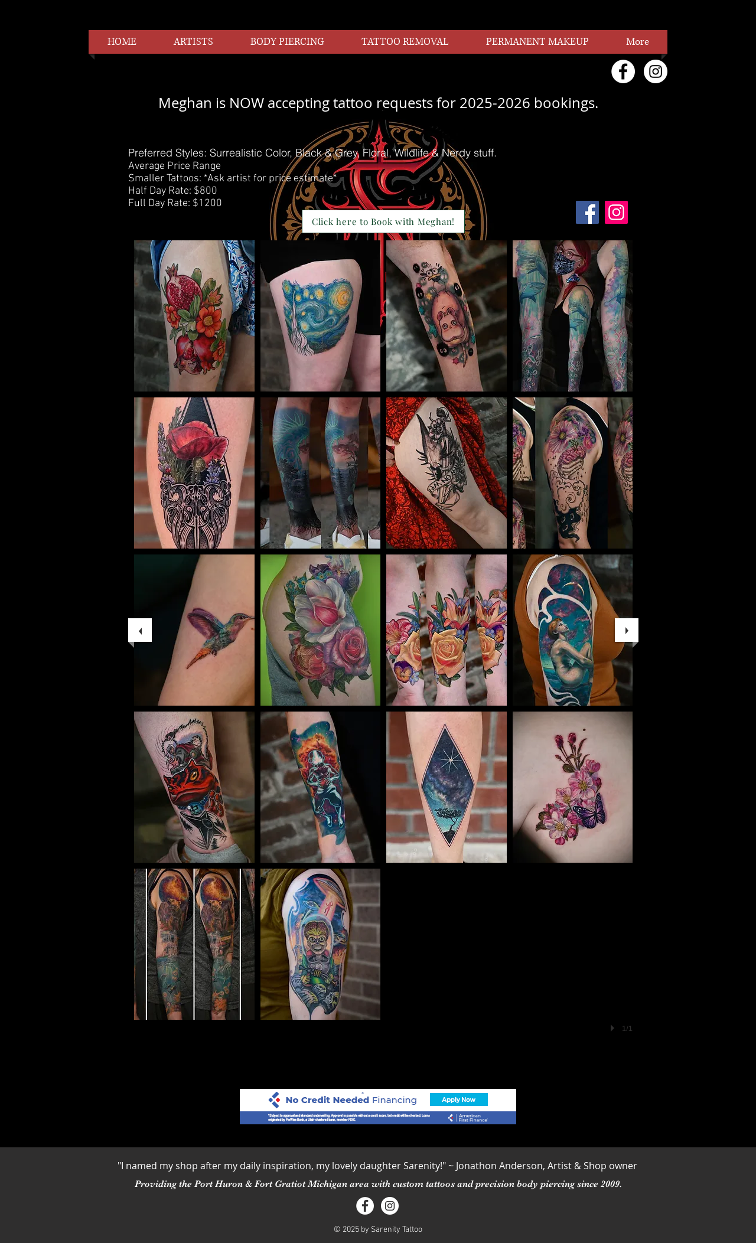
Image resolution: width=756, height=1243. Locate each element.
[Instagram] (616, 212)
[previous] (140, 630)
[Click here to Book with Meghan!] (383, 221)
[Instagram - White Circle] (655, 71)
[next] (626, 630)
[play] (614, 1028)
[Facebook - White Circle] (623, 71)
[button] (194, 316)
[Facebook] (587, 212)
